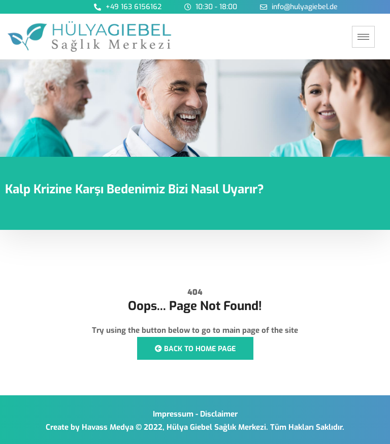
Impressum (173, 414)
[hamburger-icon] (363, 37)
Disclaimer (219, 414)
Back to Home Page (195, 349)
